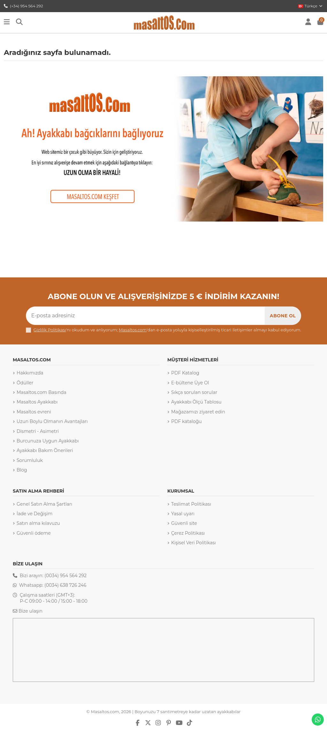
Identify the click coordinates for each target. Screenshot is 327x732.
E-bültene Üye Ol (190, 383)
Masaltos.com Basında (41, 392)
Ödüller (25, 383)
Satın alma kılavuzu (38, 523)
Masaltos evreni (34, 412)
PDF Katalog (185, 373)
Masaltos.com (133, 330)
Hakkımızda (30, 373)
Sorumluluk (30, 460)
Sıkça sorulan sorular (194, 392)
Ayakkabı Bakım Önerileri (45, 450)
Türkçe (310, 6)
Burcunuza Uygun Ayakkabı (48, 441)
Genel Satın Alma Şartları (44, 504)
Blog (22, 470)
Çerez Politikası (188, 533)
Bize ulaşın (30, 611)
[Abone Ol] (283, 316)
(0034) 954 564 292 (65, 575)
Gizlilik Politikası (50, 330)
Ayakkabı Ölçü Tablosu (196, 402)
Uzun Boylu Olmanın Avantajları (52, 421)
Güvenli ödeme (34, 533)
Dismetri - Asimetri (38, 431)
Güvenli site (184, 523)
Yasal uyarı (182, 514)
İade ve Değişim (34, 514)
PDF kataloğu (186, 421)
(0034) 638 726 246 (65, 585)
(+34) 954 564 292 (23, 6)
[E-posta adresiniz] (145, 316)
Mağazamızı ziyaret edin (198, 412)
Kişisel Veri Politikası (193, 543)
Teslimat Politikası (191, 504)
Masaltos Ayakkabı (37, 402)
